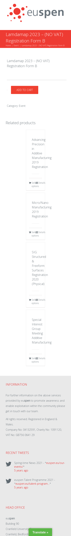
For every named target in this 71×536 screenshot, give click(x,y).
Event (22, 106)
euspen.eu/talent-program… (33, 483)
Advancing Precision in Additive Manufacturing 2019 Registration (41, 153)
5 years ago (21, 470)
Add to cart (24, 90)
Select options (33, 184)
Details (40, 182)
